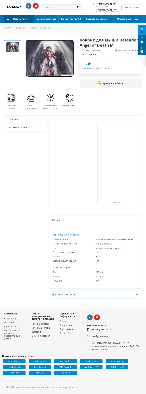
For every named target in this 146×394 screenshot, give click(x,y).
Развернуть (116, 202)
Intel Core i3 (91, 361)
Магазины (9, 322)
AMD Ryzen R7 (117, 367)
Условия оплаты (40, 323)
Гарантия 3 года (69, 105)
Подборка (14, 372)
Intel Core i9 (40, 367)
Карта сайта (65, 333)
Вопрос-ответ (66, 325)
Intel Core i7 (14, 367)
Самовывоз (38, 331)
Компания (10, 313)
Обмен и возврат (41, 335)
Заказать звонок (131, 7)
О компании (10, 318)
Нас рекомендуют (31, 107)
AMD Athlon (65, 361)
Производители (67, 329)
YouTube (36, 6)
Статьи (63, 321)
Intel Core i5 (117, 361)
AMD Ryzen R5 (91, 367)
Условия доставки (41, 327)
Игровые (40, 372)
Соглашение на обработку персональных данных (12, 334)
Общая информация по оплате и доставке (43, 316)
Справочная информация (67, 315)
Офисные (65, 372)
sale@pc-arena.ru (100, 336)
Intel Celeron (14, 361)
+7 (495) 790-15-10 (105, 3)
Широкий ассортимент (11, 107)
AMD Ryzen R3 (66, 367)
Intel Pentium (40, 361)
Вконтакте (29, 6)
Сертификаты (11, 326)
